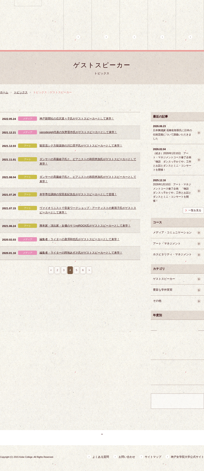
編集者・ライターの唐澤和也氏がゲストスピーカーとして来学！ (80, 239)
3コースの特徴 (134, 25)
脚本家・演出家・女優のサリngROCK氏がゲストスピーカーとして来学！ (85, 225)
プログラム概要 (106, 25)
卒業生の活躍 (177, 347)
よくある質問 (100, 456)
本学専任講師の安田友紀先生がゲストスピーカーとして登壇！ (78, 194)
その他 (157, 300)
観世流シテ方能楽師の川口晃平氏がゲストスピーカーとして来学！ (81, 145)
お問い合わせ (127, 456)
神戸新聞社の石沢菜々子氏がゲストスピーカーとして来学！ (77, 118)
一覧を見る (194, 210)
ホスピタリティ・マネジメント (172, 254)
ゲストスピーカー (164, 278)
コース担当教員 (162, 25)
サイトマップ (153, 456)
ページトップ (102, 437)
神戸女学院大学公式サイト (187, 456)
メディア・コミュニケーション (172, 232)
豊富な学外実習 (162, 289)
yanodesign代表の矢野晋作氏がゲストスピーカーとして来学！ (78, 132)
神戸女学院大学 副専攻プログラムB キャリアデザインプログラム (29, 27)
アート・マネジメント (167, 243)
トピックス (21, 92)
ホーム (78, 25)
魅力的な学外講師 (190, 25)
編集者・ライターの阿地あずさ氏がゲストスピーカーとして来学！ (81, 252)
